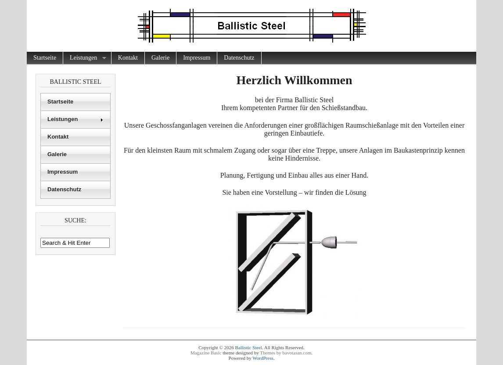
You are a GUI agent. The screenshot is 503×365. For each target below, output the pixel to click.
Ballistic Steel (248, 347)
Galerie (160, 57)
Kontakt (128, 57)
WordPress (262, 358)
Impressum (196, 57)
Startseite (44, 57)
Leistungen (84, 58)
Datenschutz (239, 57)
